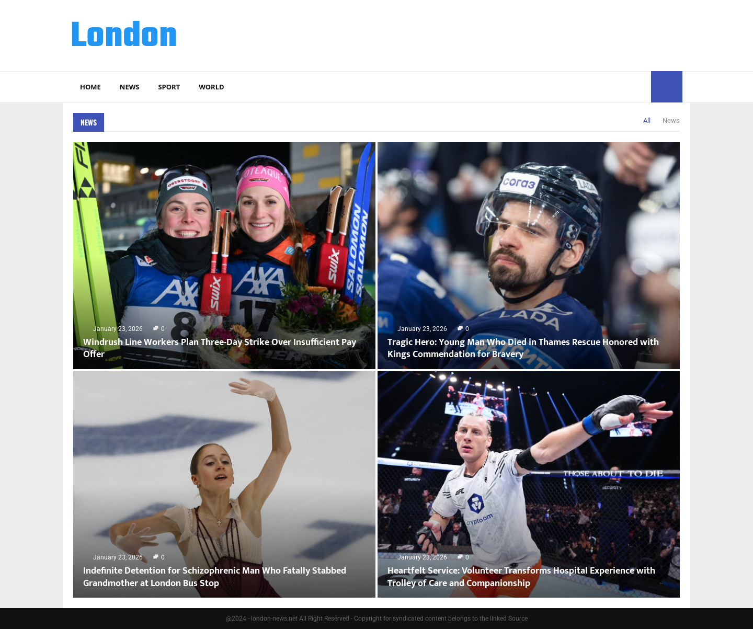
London (124, 37)
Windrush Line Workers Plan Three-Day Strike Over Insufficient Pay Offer (219, 348)
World (211, 87)
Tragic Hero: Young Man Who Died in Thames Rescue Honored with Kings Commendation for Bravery (523, 348)
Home (90, 87)
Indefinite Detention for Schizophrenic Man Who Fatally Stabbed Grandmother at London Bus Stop (214, 577)
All (647, 120)
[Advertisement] (492, 34)
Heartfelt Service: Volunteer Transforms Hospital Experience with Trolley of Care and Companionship (521, 577)
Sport (169, 87)
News (130, 87)
